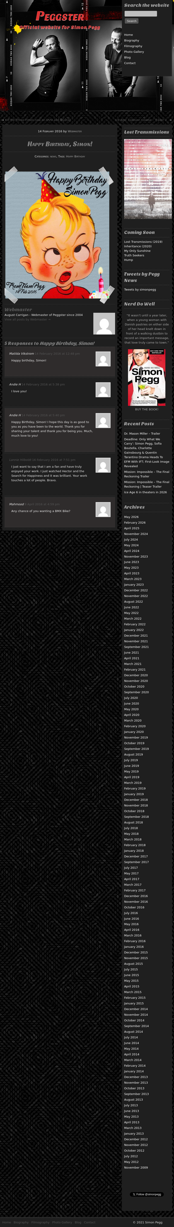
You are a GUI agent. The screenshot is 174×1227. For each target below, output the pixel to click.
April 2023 (131, 573)
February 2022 (135, 624)
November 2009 (136, 1167)
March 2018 (133, 839)
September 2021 (136, 647)
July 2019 (131, 760)
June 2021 (131, 652)
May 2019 (131, 771)
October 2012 (134, 1150)
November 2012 (136, 1145)
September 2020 (136, 692)
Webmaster (75, 131)
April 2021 (131, 658)
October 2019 (134, 743)
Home (128, 34)
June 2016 (131, 918)
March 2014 (133, 1060)
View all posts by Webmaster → (28, 319)
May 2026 (131, 517)
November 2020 (136, 681)
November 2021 (136, 641)
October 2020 (134, 686)
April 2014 (131, 1054)
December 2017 (136, 856)
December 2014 (136, 1009)
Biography (131, 40)
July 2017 (131, 867)
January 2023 (134, 584)
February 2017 (135, 890)
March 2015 (133, 992)
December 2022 (136, 590)
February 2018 (135, 845)
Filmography (133, 46)
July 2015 (131, 969)
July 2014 (131, 1037)
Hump (128, 260)
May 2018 (131, 833)
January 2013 (134, 1133)
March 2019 (133, 782)
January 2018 (134, 850)
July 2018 (131, 828)
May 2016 (131, 924)
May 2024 (131, 545)
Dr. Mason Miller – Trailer (142, 433)
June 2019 (131, 765)
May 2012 (131, 1162)
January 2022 (134, 630)
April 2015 (131, 986)
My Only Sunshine (137, 251)
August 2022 (133, 601)
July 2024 (131, 539)
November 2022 (136, 596)
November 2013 (136, 1082)
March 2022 (133, 618)
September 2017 (136, 862)
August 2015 (133, 963)
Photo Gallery (134, 51)
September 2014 (136, 1026)
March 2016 (133, 935)
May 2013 (131, 1116)
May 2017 (131, 873)
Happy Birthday (75, 156)
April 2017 (131, 879)
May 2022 (131, 613)
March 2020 (133, 720)
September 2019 (136, 749)
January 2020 (134, 732)
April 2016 (131, 929)
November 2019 (136, 737)
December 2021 (136, 635)
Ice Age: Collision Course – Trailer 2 (141, 120)
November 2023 (136, 556)
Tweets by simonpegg (140, 289)
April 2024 (131, 551)
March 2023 (133, 579)
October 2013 (134, 1088)
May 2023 (131, 567)
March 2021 (133, 664)
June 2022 (131, 607)
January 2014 (134, 1071)
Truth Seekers (134, 255)
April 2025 (131, 528)
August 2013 (133, 1099)
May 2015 (131, 980)
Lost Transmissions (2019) (143, 241)
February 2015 (135, 997)
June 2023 (131, 562)
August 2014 (133, 1031)
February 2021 (135, 669)
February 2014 (135, 1065)
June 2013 (131, 1111)
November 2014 (136, 1014)
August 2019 (133, 754)
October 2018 (134, 811)
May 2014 (131, 1048)
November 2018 (136, 805)
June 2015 (131, 975)
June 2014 (131, 1043)
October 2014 (134, 1020)
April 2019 (131, 777)
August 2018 (133, 822)
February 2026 (135, 522)
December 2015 (136, 952)
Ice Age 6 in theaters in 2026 (145, 492)
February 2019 (135, 788)
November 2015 (136, 958)
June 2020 (131, 703)
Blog (127, 57)
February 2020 (135, 726)
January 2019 (134, 794)
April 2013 (131, 1122)
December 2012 (136, 1139)
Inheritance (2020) (138, 246)
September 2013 (136, 1094)
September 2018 (136, 816)
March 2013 (133, 1128)
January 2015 (134, 1003)
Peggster (60, 16)
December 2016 (136, 896)
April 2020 (131, 715)
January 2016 (134, 946)
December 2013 (136, 1077)
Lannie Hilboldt (20, 460)
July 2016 (131, 913)
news (53, 156)
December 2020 (136, 675)
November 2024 (136, 534)
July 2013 (131, 1105)
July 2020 (131, 698)
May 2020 (131, 709)
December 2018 (136, 799)
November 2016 (136, 901)
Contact (130, 63)
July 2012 (131, 1156)
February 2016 (135, 941)
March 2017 (133, 884)
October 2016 (134, 907)
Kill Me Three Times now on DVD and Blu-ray (38, 120)
